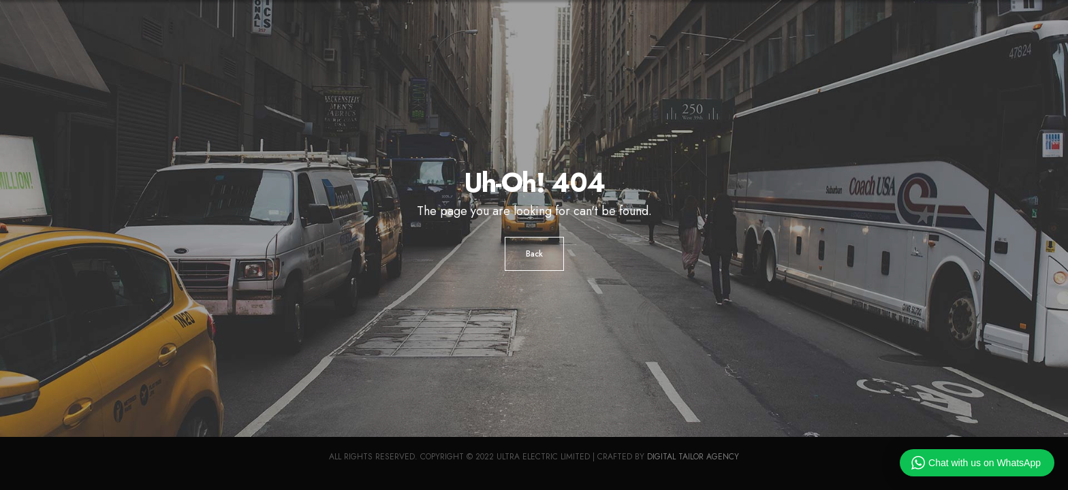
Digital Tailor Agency (693, 457)
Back (534, 254)
